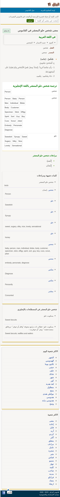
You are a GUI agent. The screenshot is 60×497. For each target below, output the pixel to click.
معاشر (50, 291)
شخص (50, 190)
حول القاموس (29, 10)
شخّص (50, 270)
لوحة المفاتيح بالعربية (47, 10)
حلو (51, 201)
